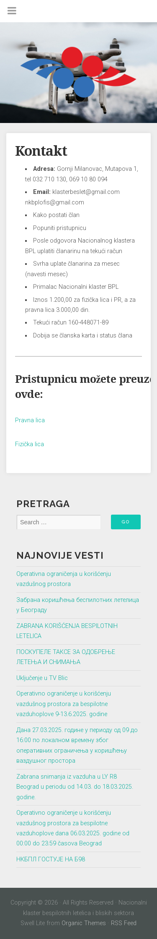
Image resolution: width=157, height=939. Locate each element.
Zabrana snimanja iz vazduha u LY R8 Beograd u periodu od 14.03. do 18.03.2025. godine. (74, 787)
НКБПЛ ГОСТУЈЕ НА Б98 (50, 859)
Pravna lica (30, 420)
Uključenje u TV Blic (42, 678)
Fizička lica (29, 444)
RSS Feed (123, 923)
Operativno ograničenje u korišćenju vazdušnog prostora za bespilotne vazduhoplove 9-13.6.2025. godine (63, 704)
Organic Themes (84, 923)
